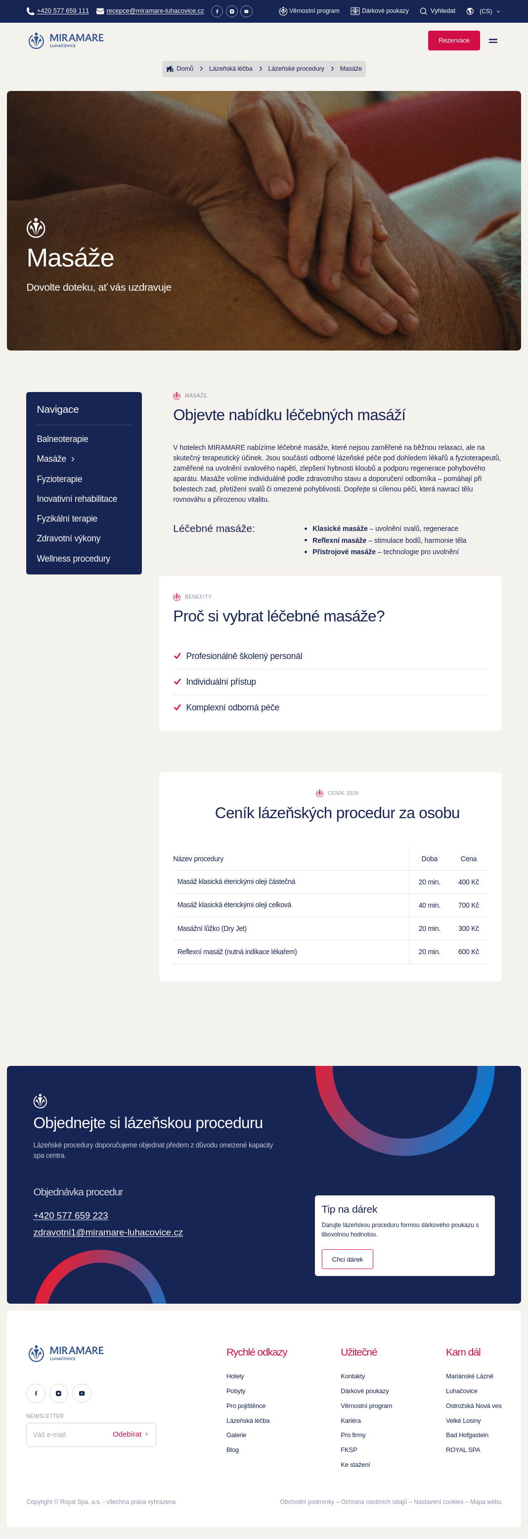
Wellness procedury (73, 559)
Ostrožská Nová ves (475, 1404)
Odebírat (132, 1431)
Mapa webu (485, 1499)
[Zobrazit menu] (493, 40)
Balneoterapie (62, 439)
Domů (184, 69)
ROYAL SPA (465, 1448)
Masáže (341, 68)
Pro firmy (359, 1433)
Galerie (242, 1433)
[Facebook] (208, 11)
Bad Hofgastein (469, 1433)
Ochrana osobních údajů (374, 1499)
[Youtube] (237, 11)
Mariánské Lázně (471, 1374)
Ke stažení (361, 1462)
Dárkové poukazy (370, 1389)
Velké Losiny (465, 1418)
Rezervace (454, 40)
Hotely (241, 1374)
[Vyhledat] (438, 11)
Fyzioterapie (59, 479)
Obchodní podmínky (307, 1499)
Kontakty (359, 1374)
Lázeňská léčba (226, 68)
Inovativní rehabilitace (77, 499)
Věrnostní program (372, 1404)
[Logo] (91, 1351)
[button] (483, 11)
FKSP (355, 1448)
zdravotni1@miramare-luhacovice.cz (117, 1232)
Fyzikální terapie (67, 519)
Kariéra (357, 1418)
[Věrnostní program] (311, 11)
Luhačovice (464, 1389)
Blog (239, 1448)
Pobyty (242, 1389)
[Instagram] (223, 11)
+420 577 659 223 (75, 1216)
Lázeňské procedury (289, 68)
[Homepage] (66, 41)
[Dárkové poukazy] (381, 11)
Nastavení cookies (438, 1499)
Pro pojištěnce (251, 1404)
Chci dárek (347, 1257)
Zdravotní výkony (68, 538)
